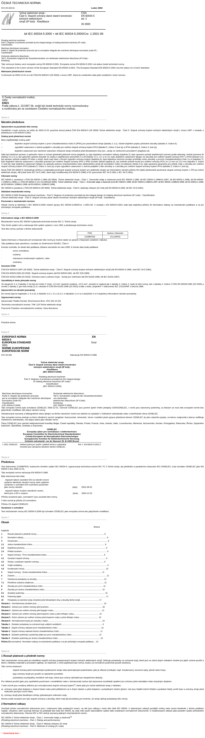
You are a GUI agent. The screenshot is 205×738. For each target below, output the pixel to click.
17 (100, 600)
